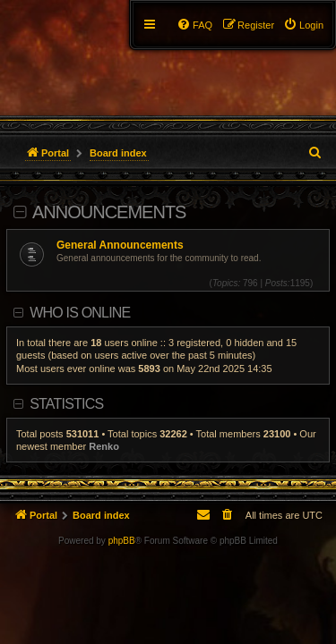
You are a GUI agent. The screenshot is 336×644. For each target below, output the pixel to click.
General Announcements (120, 245)
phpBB (121, 541)
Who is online (80, 312)
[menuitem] (303, 25)
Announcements (108, 212)
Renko (104, 446)
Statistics (66, 403)
